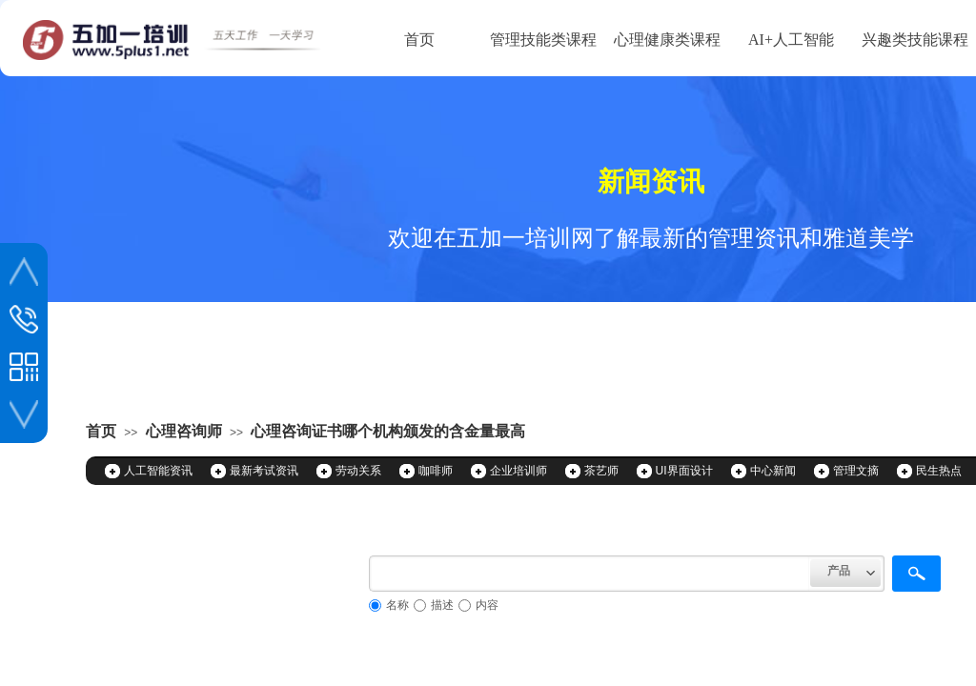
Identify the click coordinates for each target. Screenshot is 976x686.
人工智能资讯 (158, 470)
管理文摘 (856, 470)
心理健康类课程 (667, 39)
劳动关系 (358, 470)
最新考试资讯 (264, 470)
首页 (419, 39)
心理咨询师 (184, 431)
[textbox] (589, 573)
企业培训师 (518, 470)
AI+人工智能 (791, 39)
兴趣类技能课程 (915, 39)
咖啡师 (435, 470)
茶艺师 (601, 470)
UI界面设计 (684, 470)
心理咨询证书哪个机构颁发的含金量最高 (388, 431)
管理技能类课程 (543, 39)
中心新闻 (773, 470)
